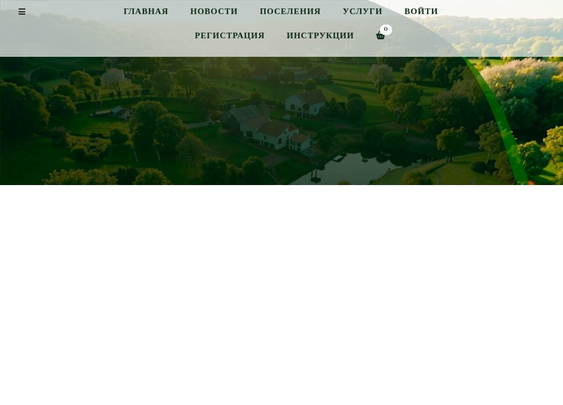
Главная (146, 11)
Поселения (290, 11)
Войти (421, 11)
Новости (214, 11)
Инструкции (320, 35)
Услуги (363, 11)
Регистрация (230, 35)
